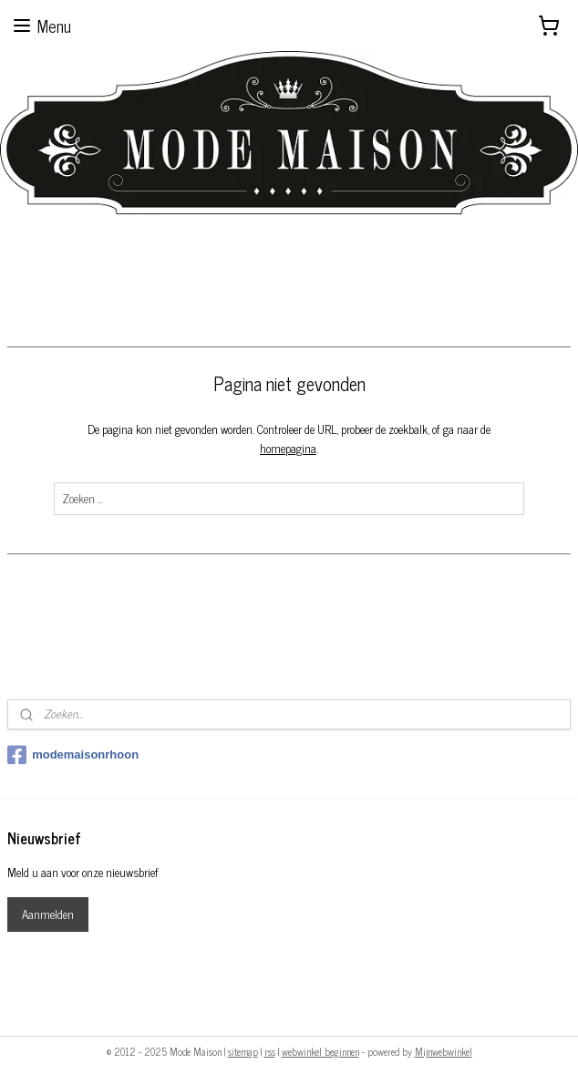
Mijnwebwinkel (443, 1051)
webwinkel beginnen (320, 1051)
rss (269, 1051)
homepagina (288, 447)
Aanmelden (48, 914)
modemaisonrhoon (73, 755)
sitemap (243, 1051)
